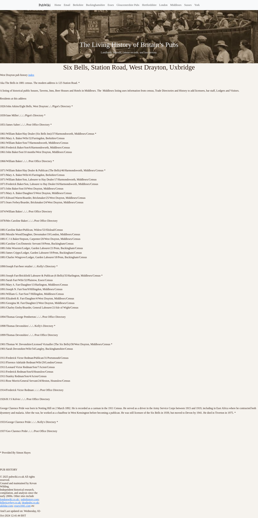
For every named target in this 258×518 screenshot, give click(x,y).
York (197, 5)
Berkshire (78, 5)
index (31, 75)
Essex (111, 5)
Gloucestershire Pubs (128, 5)
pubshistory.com (29, 499)
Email (67, 5)
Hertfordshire (149, 5)
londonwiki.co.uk (9, 499)
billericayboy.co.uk (10, 502)
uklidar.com (6, 505)
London (163, 5)
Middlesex (176, 5)
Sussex (188, 5)
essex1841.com (22, 505)
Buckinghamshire (95, 5)
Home (58, 5)
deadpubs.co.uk (30, 502)
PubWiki (45, 5)
